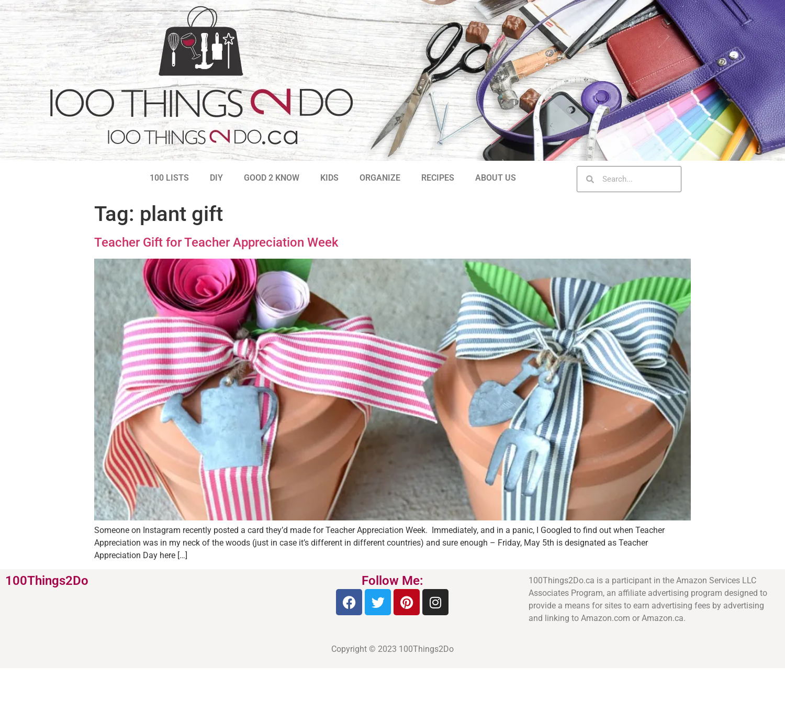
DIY (216, 178)
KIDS (329, 178)
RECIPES (437, 178)
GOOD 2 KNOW (271, 178)
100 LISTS (169, 178)
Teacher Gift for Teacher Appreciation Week (216, 242)
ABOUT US (495, 178)
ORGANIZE (380, 178)
